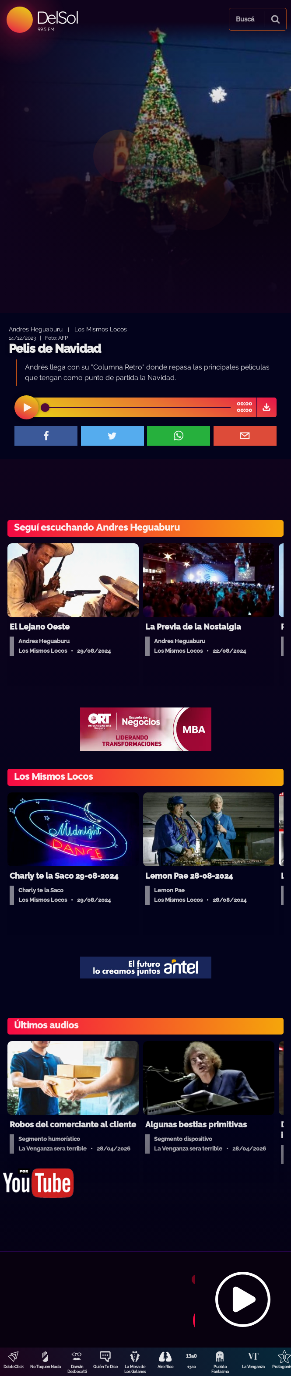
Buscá (245, 19)
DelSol (57, 17)
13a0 (191, 1367)
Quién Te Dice (105, 1367)
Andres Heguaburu (36, 329)
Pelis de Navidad (55, 348)
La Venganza (253, 1367)
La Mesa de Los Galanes (135, 1369)
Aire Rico (165, 1367)
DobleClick (14, 1367)
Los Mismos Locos (100, 329)
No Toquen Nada (45, 1367)
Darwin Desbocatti (77, 1369)
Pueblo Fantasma (220, 1369)
